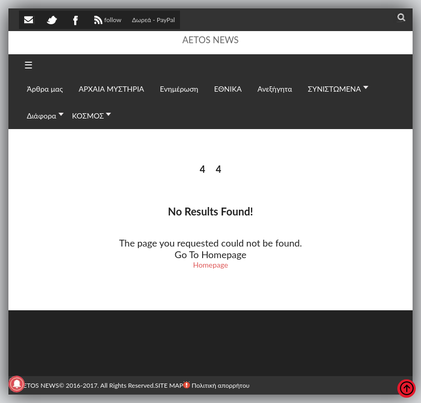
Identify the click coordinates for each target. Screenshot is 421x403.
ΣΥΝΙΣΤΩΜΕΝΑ (334, 88)
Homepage (210, 264)
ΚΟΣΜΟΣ (88, 115)
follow (107, 21)
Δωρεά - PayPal (153, 20)
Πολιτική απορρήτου (216, 385)
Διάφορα (41, 115)
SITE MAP (169, 385)
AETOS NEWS (210, 39)
